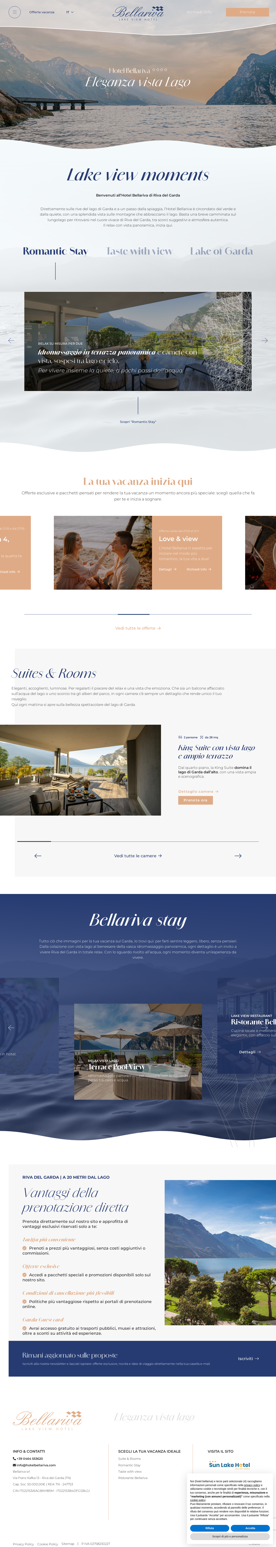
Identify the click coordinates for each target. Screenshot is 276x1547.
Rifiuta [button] (209, 1528)
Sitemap (68, 1543)
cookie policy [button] (197, 1500)
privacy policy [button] (252, 1485)
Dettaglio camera (198, 791)
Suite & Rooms (129, 1459)
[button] (37, 855)
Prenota (247, 12)
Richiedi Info (199, 12)
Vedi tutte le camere (138, 855)
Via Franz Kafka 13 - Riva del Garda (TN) (42, 1478)
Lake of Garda (221, 251)
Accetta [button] (250, 1528)
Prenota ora (196, 800)
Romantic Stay (55, 251)
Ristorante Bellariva (132, 1478)
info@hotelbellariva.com (34, 1465)
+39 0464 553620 (28, 1459)
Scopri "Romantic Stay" (138, 422)
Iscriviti (248, 1358)
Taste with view (139, 251)
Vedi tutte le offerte (138, 628)
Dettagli (167, 569)
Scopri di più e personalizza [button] (230, 1536)
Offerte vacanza (41, 12)
